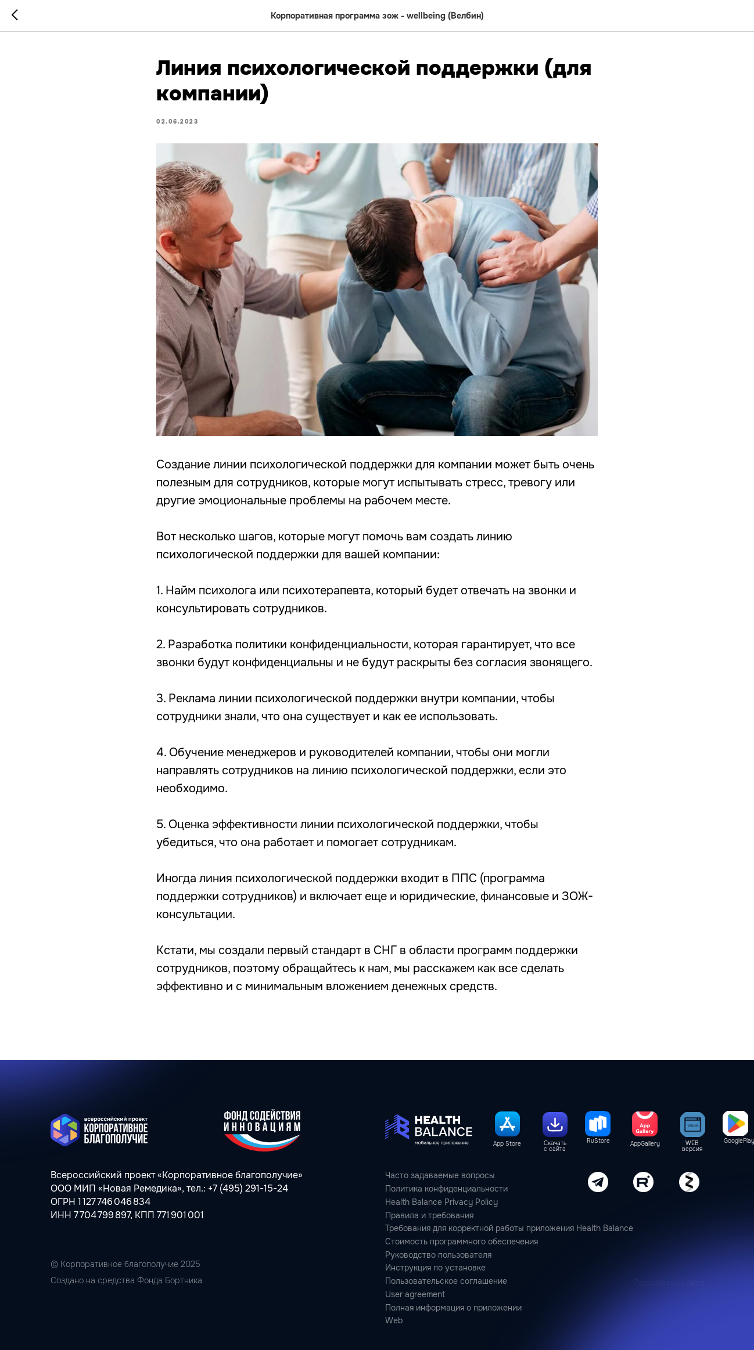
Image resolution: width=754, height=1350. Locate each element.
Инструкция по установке (435, 1267)
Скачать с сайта (555, 1146)
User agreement (415, 1294)
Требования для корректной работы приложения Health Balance (509, 1228)
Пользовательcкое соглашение (446, 1281)
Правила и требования (429, 1215)
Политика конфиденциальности (446, 1188)
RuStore (598, 1141)
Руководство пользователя (438, 1255)
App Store (507, 1143)
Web (394, 1320)
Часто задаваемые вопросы (440, 1175)
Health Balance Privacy (429, 1202)
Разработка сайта (668, 1282)
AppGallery (645, 1143)
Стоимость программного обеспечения (461, 1241)
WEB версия (692, 1146)
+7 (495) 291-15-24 (248, 1188)
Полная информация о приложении (453, 1307)
